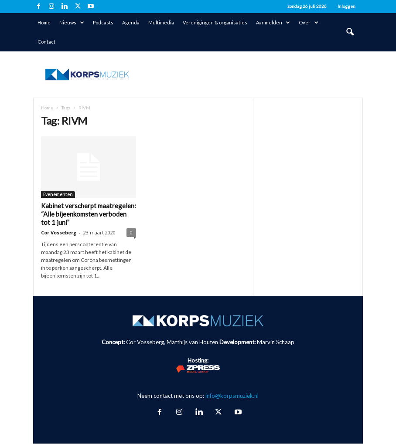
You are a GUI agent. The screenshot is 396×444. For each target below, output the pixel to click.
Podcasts (103, 22)
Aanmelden (273, 22)
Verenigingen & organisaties (215, 22)
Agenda (131, 22)
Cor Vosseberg (58, 232)
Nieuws (71, 22)
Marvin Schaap (275, 342)
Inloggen (346, 6)
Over (308, 22)
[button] (349, 32)
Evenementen (58, 194)
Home (44, 22)
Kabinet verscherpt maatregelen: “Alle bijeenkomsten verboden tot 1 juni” (88, 214)
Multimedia (161, 22)
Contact (46, 41)
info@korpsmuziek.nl (232, 395)
